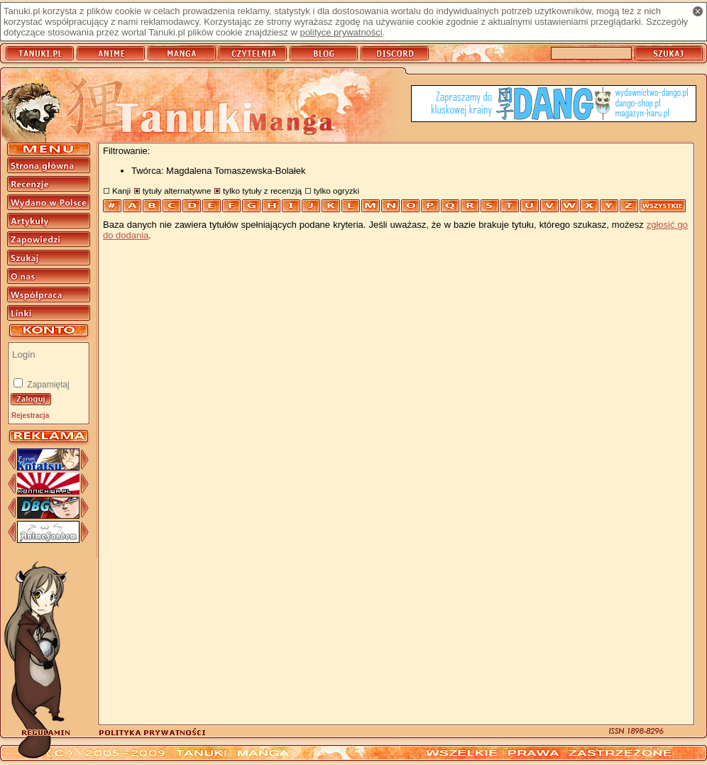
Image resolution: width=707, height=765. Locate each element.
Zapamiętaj (47, 385)
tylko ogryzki (336, 190)
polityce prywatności (341, 32)
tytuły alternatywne (177, 190)
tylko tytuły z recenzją (262, 190)
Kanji (121, 190)
